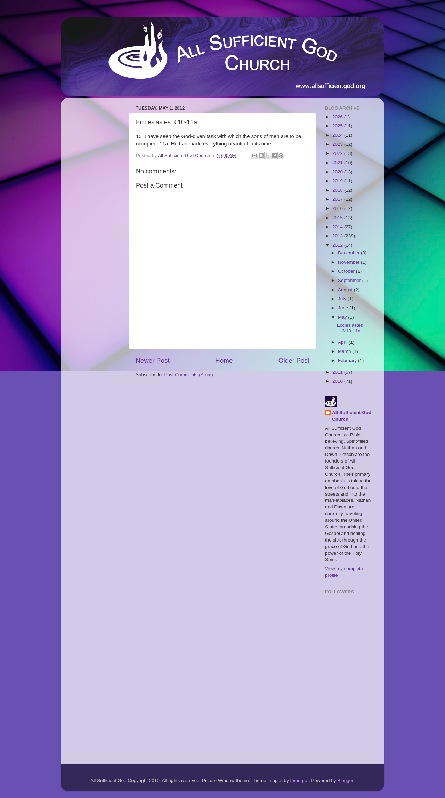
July (343, 298)
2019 (338, 180)
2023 (338, 144)
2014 (338, 226)
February (348, 360)
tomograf (299, 780)
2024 (338, 135)
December (349, 252)
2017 (338, 199)
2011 (338, 372)
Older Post (293, 360)
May (343, 317)
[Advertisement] (94, 207)
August (346, 289)
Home (224, 360)
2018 (338, 190)
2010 (338, 381)
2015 (338, 217)
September (350, 280)
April (343, 342)
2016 (338, 208)
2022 (338, 153)
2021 (338, 162)
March (345, 351)
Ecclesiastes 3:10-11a (350, 328)
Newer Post (153, 360)
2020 (338, 171)
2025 (338, 125)
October (347, 271)
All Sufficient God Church (351, 416)
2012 (338, 245)
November (349, 262)
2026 (338, 116)
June (343, 307)
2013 (338, 235)
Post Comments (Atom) (188, 374)
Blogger (345, 780)
